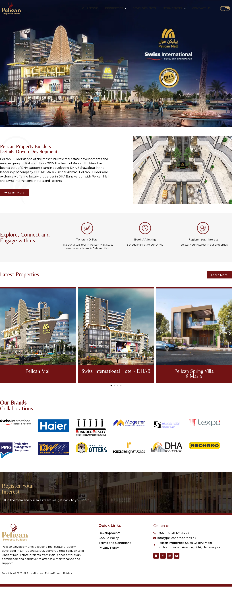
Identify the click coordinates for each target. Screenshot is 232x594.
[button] (2, 341)
